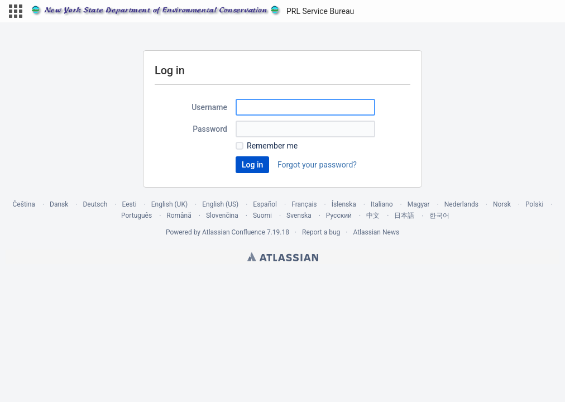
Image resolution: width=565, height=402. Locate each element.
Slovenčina (222, 215)
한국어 (439, 215)
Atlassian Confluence (233, 232)
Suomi (262, 215)
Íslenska (344, 204)
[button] (16, 11)
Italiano (382, 204)
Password (210, 129)
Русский (339, 215)
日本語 (404, 215)
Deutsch (95, 204)
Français (304, 204)
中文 (373, 215)
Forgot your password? (317, 164)
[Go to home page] (193, 11)
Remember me (272, 145)
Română (178, 215)
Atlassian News (376, 232)
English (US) (220, 204)
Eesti (129, 204)
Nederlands (461, 204)
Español (265, 204)
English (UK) (169, 204)
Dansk (59, 204)
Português (136, 215)
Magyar (419, 204)
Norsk (502, 204)
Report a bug (321, 232)
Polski (534, 204)
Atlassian (282, 257)
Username (209, 107)
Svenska (299, 215)
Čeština (24, 204)
